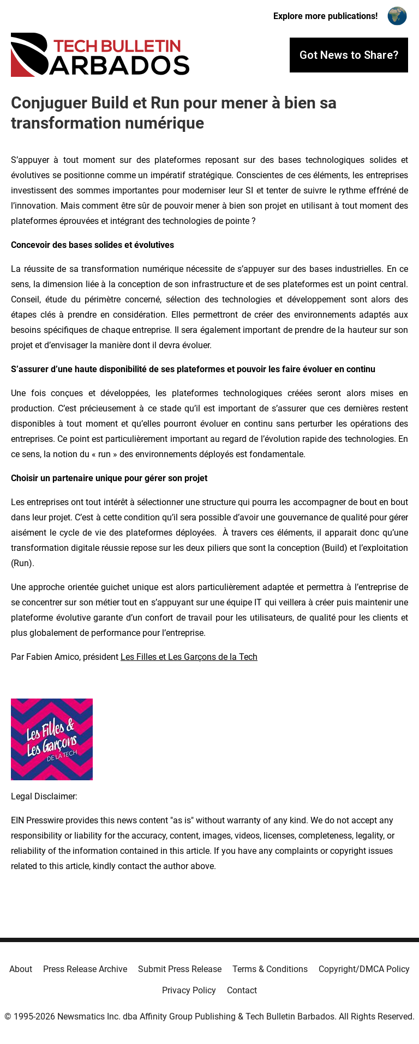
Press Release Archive (85, 969)
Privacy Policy (189, 990)
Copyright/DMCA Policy (364, 969)
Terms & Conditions (270, 969)
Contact (242, 990)
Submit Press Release (180, 969)
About (20, 969)
